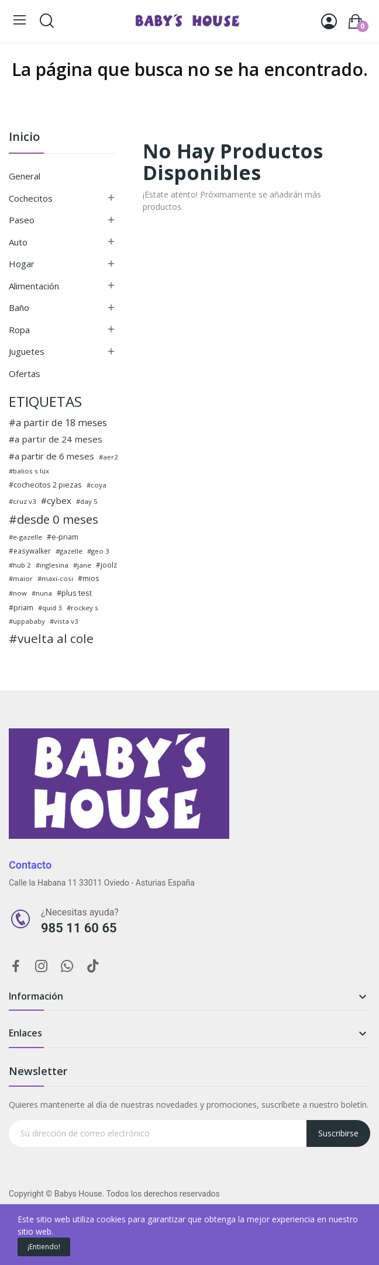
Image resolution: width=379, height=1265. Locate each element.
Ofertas (24, 373)
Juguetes (26, 351)
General (24, 176)
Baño (19, 307)
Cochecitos (31, 198)
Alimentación (34, 286)
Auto (18, 242)
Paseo (22, 220)
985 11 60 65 (79, 928)
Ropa (19, 330)
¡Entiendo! (43, 1247)
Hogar (22, 263)
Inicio (24, 137)
